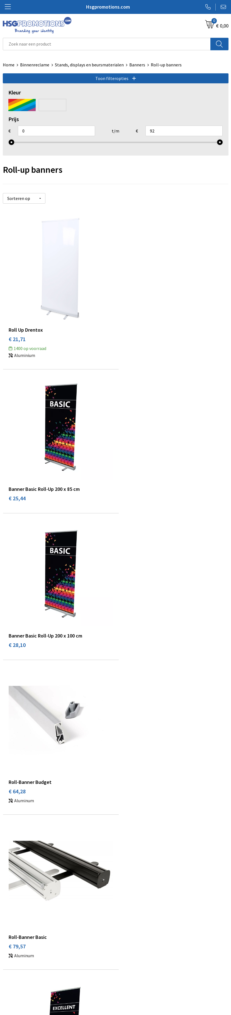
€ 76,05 (129, 645)
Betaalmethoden (19, 956)
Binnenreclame (34, 65)
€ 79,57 (17, 645)
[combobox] (107, 44)
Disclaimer (128, 973)
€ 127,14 (18, 796)
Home (8, 65)
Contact (10, 948)
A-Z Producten (132, 876)
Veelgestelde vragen (137, 868)
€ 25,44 (129, 335)
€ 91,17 (129, 796)
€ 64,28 (129, 493)
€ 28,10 (17, 493)
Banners (137, 65)
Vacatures (12, 973)
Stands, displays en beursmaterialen (89, 65)
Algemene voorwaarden (140, 948)
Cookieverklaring (134, 956)
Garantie (11, 965)
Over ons (126, 859)
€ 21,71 (17, 335)
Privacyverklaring (134, 965)
